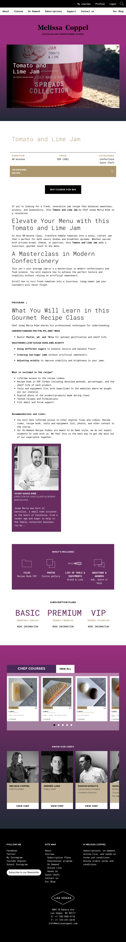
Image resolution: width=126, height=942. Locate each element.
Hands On (52, 871)
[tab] (54, 725)
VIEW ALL (65, 668)
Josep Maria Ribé (13, 719)
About (5, 11)
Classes (18, 11)
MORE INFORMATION (27, 626)
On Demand (34, 11)
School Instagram (17, 864)
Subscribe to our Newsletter (24, 872)
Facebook (12, 850)
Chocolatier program (59, 860)
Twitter (11, 854)
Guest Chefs (52, 874)
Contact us (87, 11)
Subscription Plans (59, 857)
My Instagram (14, 857)
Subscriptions (53, 11)
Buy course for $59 (63, 189)
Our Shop (118, 11)
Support (71, 11)
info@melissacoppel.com (63, 923)
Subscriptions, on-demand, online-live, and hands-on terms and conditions (99, 854)
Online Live (54, 867)
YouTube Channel (16, 860)
